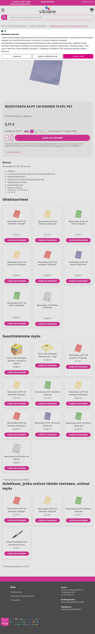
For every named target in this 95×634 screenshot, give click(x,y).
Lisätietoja (16, 56)
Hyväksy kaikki (78, 56)
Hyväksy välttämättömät (47, 56)
